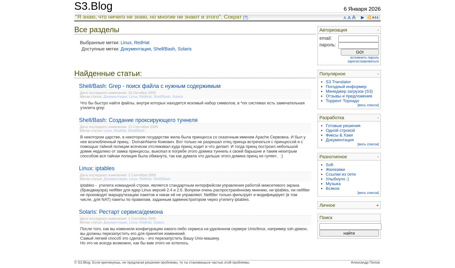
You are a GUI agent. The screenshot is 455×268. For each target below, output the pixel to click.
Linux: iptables (96, 168)
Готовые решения (343, 125)
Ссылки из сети (341, 174)
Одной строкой (340, 130)
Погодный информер (346, 86)
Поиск (325, 217)
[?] (245, 17)
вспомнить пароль (364, 57)
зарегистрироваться (363, 61)
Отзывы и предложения (349, 96)
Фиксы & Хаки (339, 135)
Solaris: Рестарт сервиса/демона (121, 212)
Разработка (331, 117)
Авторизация (333, 29)
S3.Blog (93, 6)
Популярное (332, 73)
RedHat (141, 42)
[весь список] (368, 105)
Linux (126, 42)
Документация (136, 48)
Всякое (333, 188)
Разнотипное (333, 156)
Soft (329, 164)
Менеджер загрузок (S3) (349, 91)
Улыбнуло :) (337, 179)
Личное (327, 205)
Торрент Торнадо (342, 100)
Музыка (333, 183)
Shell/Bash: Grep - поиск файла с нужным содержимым (150, 86)
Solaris (184, 48)
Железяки (335, 169)
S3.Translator (338, 81)
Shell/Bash (164, 48)
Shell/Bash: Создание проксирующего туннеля (138, 120)
